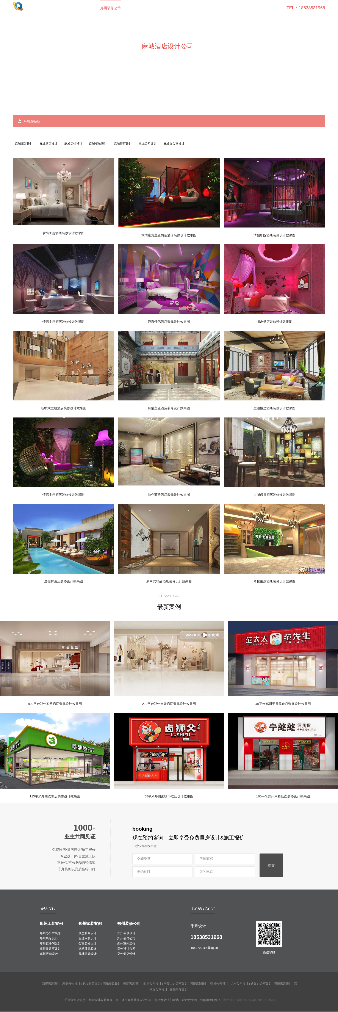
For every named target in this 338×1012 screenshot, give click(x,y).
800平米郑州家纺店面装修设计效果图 (55, 704)
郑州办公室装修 (50, 933)
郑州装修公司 (110, 8)
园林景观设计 (87, 954)
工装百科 (204, 8)
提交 (271, 866)
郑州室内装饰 (126, 944)
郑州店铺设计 (49, 954)
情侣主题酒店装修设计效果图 (63, 322)
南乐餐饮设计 (112, 984)
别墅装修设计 (87, 933)
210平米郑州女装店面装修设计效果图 (169, 704)
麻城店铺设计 (75, 144)
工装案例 (136, 8)
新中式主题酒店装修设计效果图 (63, 408)
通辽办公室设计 (261, 984)
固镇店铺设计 (199, 984)
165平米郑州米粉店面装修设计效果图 (283, 797)
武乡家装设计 (92, 984)
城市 (273, 1000)
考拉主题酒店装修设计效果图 (275, 581)
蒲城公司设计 (219, 984)
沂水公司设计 (239, 984)
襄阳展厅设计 (179, 990)
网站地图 (229, 1000)
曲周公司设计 (152, 984)
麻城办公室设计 (178, 144)
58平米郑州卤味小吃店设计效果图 (169, 797)
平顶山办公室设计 (176, 984)
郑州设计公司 (126, 949)
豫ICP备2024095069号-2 (253, 1000)
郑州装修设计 (126, 933)
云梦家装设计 (132, 984)
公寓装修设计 (87, 944)
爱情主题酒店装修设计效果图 (63, 233)
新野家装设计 (51, 984)
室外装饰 (181, 8)
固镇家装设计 (283, 984)
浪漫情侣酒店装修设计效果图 (169, 322)
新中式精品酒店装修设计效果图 (169, 581)
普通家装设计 (87, 938)
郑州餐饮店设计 (50, 949)
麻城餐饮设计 (100, 144)
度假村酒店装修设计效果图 (63, 581)
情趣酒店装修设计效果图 (274, 322)
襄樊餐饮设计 (71, 984)
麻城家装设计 (24, 144)
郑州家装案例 (90, 924)
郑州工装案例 (51, 924)
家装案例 (159, 8)
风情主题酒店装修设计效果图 (169, 408)
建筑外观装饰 (87, 949)
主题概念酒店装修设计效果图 (275, 408)
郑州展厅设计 (49, 938)
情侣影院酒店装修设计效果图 (275, 235)
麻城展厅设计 (126, 144)
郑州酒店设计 (126, 954)
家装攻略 (226, 8)
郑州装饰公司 (126, 938)
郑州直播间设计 (50, 944)
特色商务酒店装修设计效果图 (169, 495)
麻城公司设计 (151, 144)
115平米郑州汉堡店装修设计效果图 (55, 797)
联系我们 (271, 8)
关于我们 (248, 8)
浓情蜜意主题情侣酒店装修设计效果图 (168, 235)
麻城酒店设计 (50, 144)
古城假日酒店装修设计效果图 (275, 495)
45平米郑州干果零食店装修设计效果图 (283, 704)
